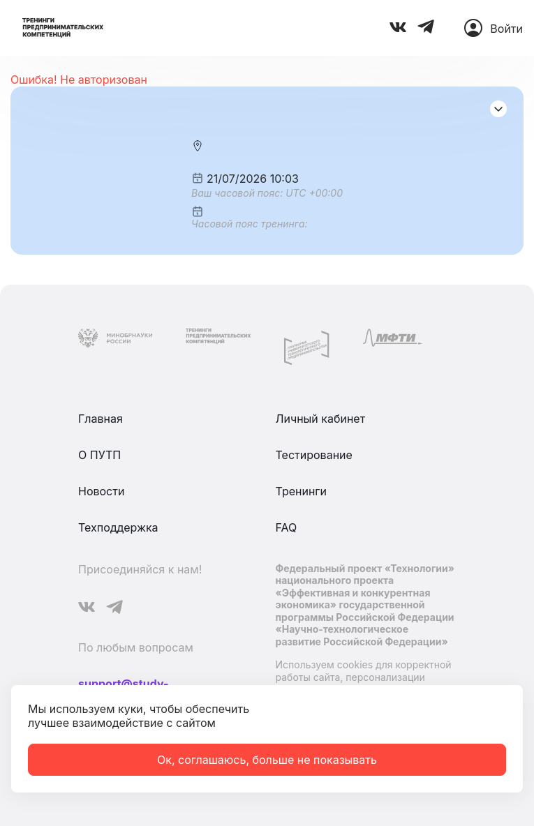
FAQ (286, 527)
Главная (100, 419)
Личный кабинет (321, 419)
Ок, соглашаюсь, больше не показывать (267, 760)
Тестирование (314, 455)
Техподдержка (118, 527)
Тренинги (301, 491)
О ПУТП (99, 455)
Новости (101, 491)
